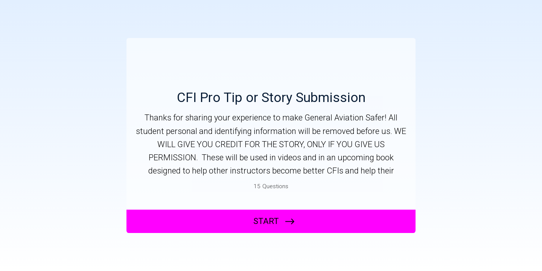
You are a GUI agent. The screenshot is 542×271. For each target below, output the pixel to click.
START (266, 221)
